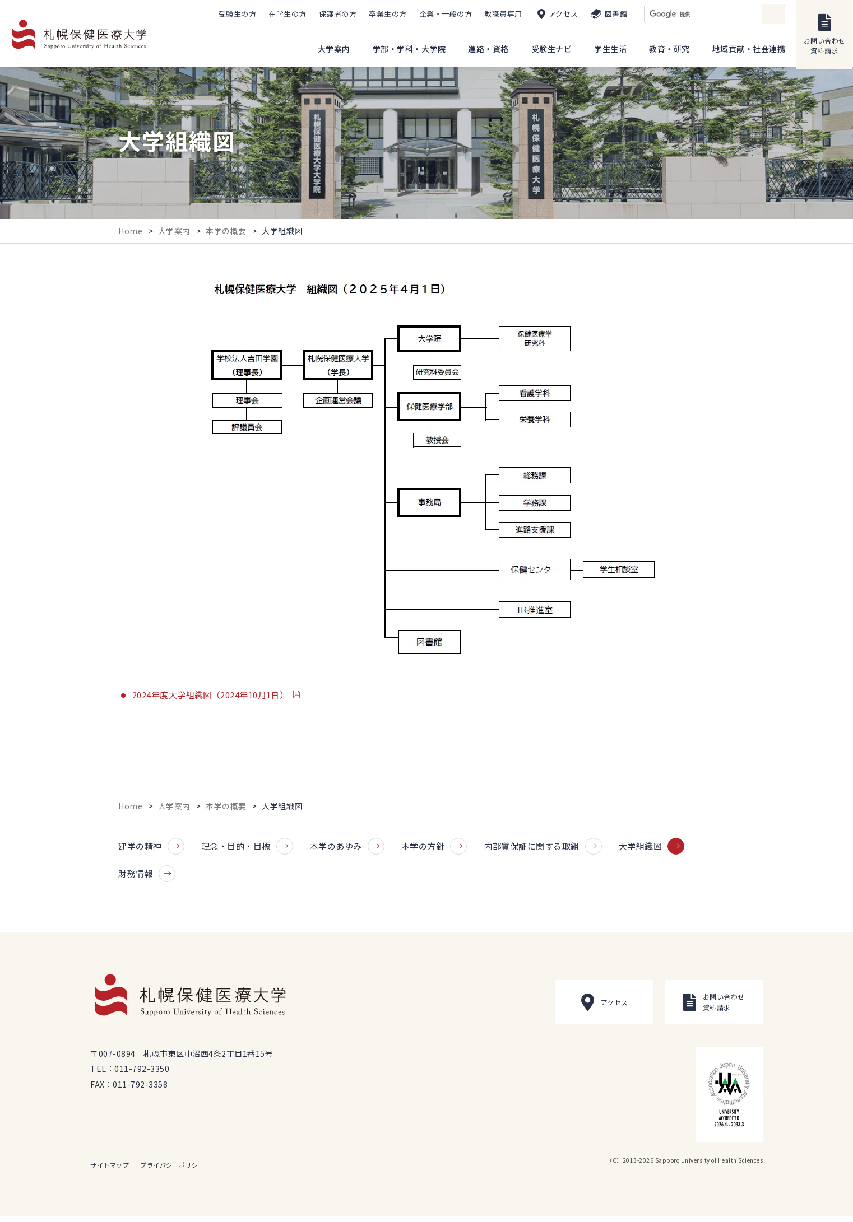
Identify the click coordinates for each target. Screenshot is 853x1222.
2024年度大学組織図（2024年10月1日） (210, 699)
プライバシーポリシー (172, 1171)
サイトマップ (109, 1171)
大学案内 (174, 235)
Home (130, 235)
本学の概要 (226, 235)
